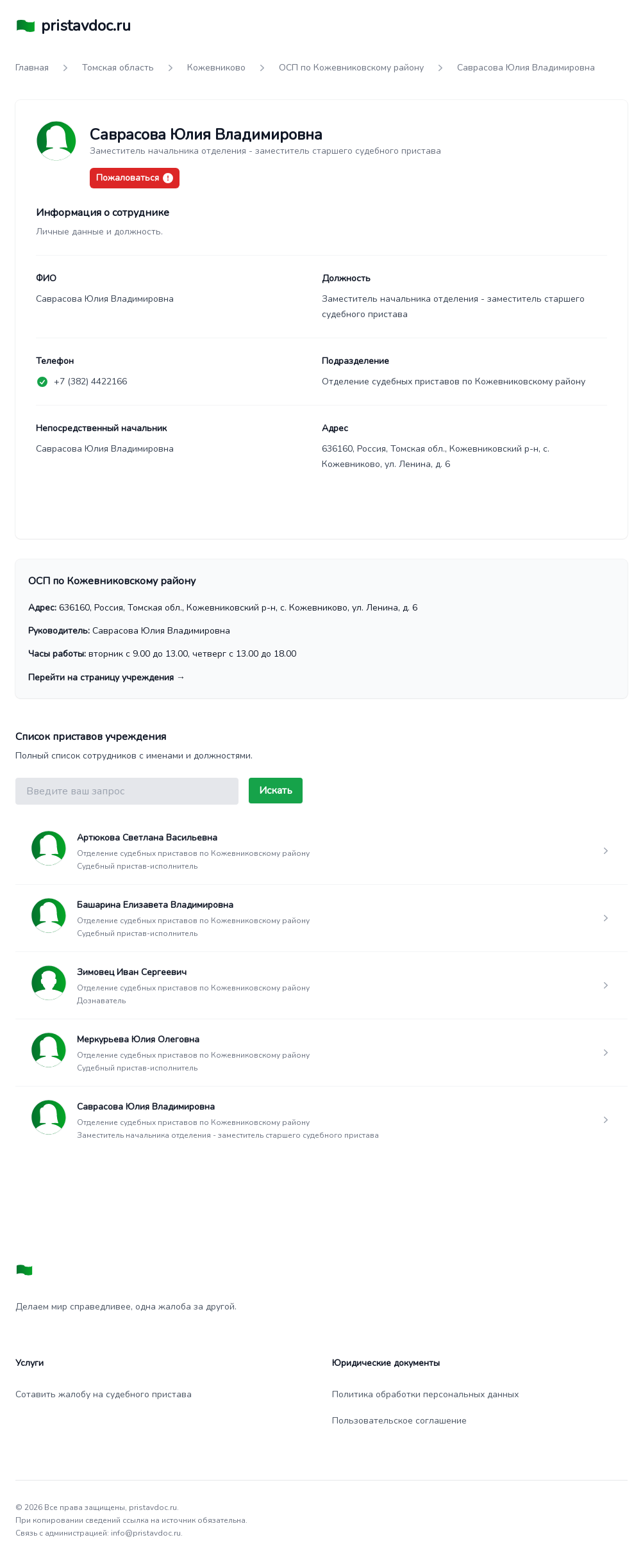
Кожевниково (216, 68)
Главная (32, 68)
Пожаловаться (134, 178)
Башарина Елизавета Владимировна (155, 905)
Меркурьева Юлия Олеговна (138, 1039)
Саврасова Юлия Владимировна (146, 1107)
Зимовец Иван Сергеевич (132, 972)
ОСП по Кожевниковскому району (351, 68)
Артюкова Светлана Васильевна (147, 838)
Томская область (118, 68)
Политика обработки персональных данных (425, 1394)
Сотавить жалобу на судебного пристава (103, 1394)
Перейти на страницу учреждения (106, 677)
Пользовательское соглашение (399, 1421)
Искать (275, 791)
